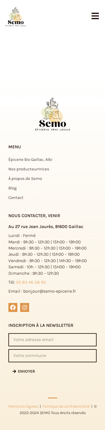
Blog (12, 188)
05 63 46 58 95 (31, 282)
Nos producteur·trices (28, 168)
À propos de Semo (25, 178)
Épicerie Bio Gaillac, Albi (30, 159)
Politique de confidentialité (66, 406)
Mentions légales (23, 406)
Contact (16, 197)
